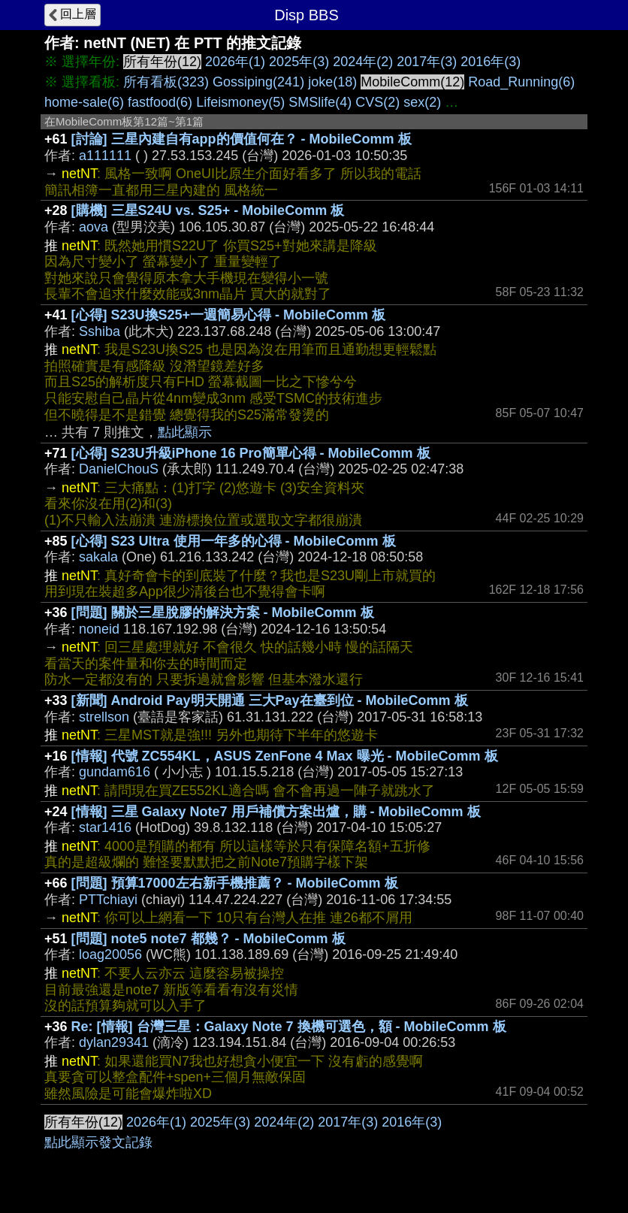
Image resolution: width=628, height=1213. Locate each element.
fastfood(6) (160, 102)
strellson (104, 716)
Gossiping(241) (258, 81)
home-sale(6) (84, 102)
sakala (98, 556)
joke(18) (332, 81)
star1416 (105, 827)
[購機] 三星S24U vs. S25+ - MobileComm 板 (208, 210)
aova (93, 226)
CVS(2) (377, 102)
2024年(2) (363, 61)
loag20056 (110, 954)
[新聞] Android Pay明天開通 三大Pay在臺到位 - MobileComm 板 (269, 700)
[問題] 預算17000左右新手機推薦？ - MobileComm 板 (234, 883)
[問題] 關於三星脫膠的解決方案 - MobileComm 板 (222, 612)
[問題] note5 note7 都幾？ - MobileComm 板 (208, 938)
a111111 (105, 155)
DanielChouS (119, 468)
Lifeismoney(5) (240, 102)
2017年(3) (427, 61)
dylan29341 (114, 1042)
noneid (99, 629)
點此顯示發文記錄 (98, 1142)
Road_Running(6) (521, 81)
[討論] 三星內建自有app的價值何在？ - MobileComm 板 (241, 139)
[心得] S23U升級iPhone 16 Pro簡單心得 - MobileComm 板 (250, 453)
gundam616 (114, 771)
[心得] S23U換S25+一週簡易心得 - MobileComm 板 (228, 314)
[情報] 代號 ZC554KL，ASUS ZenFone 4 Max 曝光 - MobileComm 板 (284, 756)
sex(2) (422, 102)
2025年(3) (299, 61)
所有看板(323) (166, 81)
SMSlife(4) (320, 102)
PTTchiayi (108, 899)
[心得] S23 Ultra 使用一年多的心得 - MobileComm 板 (233, 541)
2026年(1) (235, 61)
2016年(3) (490, 61)
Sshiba (99, 331)
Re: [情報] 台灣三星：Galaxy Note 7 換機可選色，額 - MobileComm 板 (288, 1026)
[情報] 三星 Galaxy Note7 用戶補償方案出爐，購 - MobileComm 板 (276, 811)
